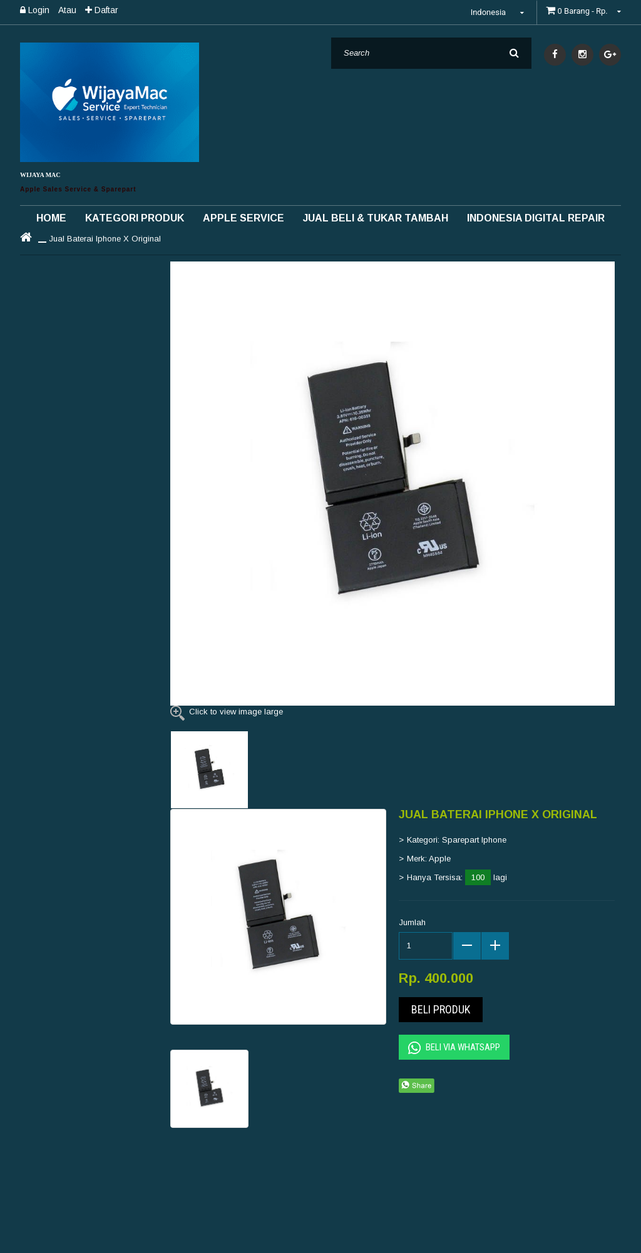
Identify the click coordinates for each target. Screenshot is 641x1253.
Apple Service (243, 218)
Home (51, 218)
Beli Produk (440, 1009)
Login (34, 10)
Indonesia (499, 12)
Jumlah (412, 922)
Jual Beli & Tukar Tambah (375, 218)
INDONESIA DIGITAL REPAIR (536, 218)
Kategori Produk (134, 218)
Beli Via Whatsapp (454, 1048)
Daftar (101, 10)
